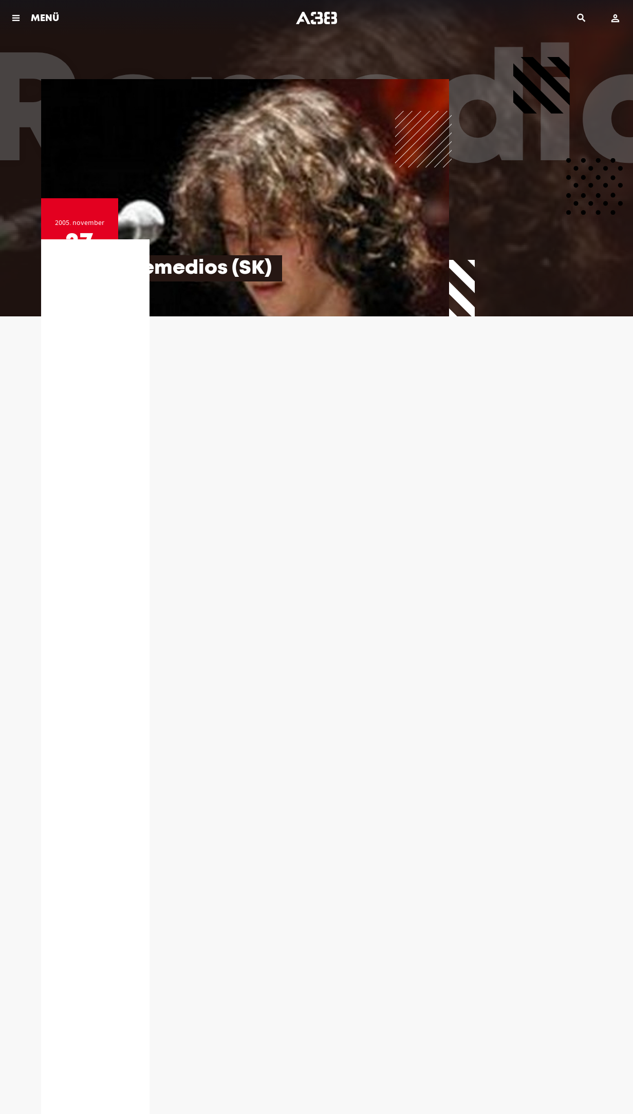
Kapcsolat (198, 1083)
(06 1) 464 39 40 (253, 962)
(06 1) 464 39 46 (401, 962)
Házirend (51, 1083)
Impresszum (158, 1083)
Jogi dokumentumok (102, 1083)
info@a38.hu (104, 973)
